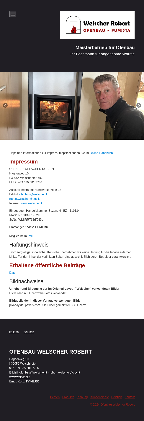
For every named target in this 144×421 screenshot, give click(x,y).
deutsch (29, 331)
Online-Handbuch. (102, 153)
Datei (12, 272)
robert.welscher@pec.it (24, 198)
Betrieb (55, 397)
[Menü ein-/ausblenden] (12, 14)
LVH (30, 236)
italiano (14, 331)
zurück (5, 106)
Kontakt (130, 397)
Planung (82, 397)
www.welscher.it (31, 203)
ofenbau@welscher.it (33, 194)
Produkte (68, 397)
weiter (138, 106)
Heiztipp (116, 397)
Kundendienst (99, 397)
